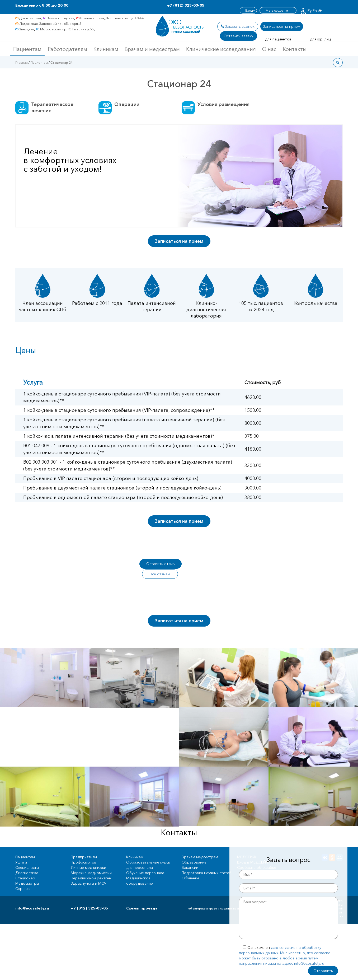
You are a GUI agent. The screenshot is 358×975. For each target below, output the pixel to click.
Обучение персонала (145, 862)
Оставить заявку (238, 36)
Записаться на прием (179, 241)
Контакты (295, 49)
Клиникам (105, 49)
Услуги (21, 852)
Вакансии (190, 857)
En (315, 5)
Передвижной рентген (91, 868)
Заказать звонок (240, 26)
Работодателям (67, 49)
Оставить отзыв (160, 563)
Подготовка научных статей (206, 862)
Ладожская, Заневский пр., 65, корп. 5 (50, 23)
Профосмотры (84, 852)
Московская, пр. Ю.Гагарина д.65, (67, 29)
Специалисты (27, 857)
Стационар (25, 868)
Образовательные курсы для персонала (148, 855)
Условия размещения (224, 104)
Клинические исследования (221, 49)
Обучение (190, 868)
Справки (23, 878)
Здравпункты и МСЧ (88, 873)
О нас (269, 49)
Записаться (282, 26)
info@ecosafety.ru (32, 898)
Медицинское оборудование (139, 871)
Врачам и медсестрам (152, 49)
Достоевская (30, 18)
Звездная (26, 29)
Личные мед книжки (88, 857)
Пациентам (27, 49)
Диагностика (26, 862)
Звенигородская (60, 18)
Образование (194, 852)
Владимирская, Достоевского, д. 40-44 (112, 18)
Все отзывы (201, 563)
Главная (21, 62)
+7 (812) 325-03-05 (185, 5)
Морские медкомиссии (91, 862)
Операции (127, 104)
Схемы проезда (142, 898)
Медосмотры (27, 873)
